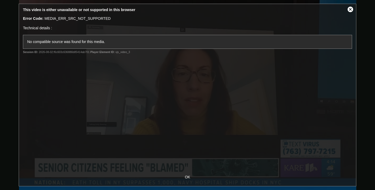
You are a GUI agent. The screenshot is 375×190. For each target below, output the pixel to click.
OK (187, 177)
